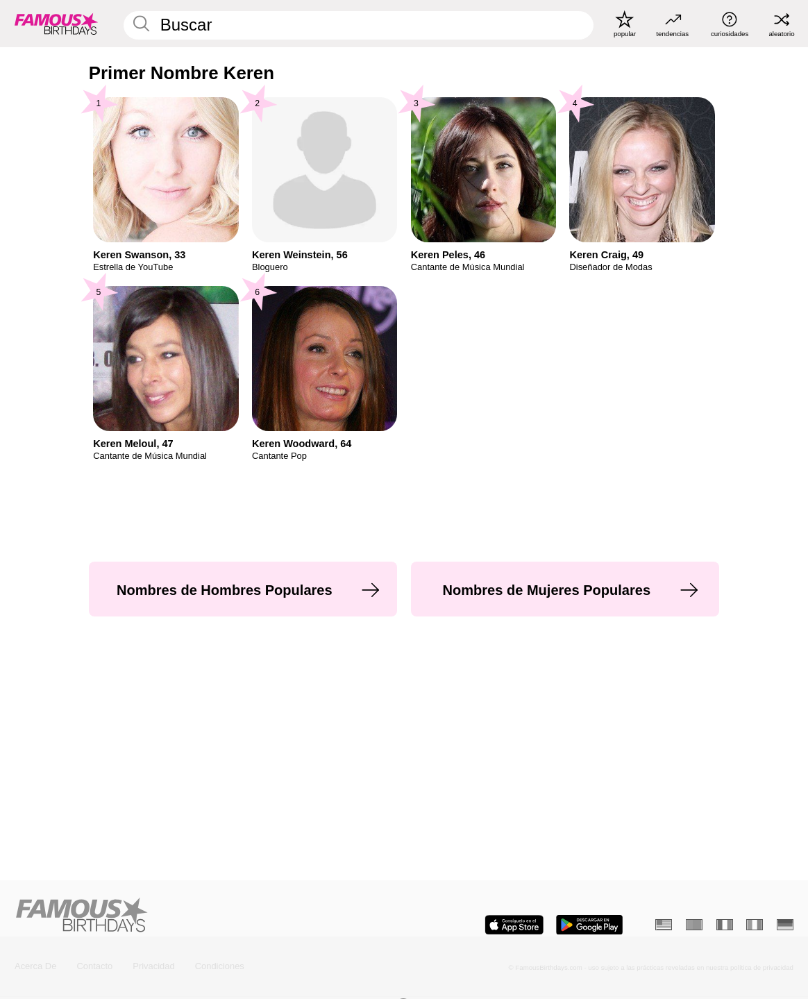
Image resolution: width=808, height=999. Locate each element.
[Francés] (724, 924)
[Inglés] (663, 924)
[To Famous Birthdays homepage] (56, 23)
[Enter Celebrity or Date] (359, 25)
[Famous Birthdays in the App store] (514, 924)
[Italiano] (754, 924)
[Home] (206, 915)
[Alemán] (785, 924)
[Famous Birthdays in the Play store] (589, 924)
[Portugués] (694, 924)
